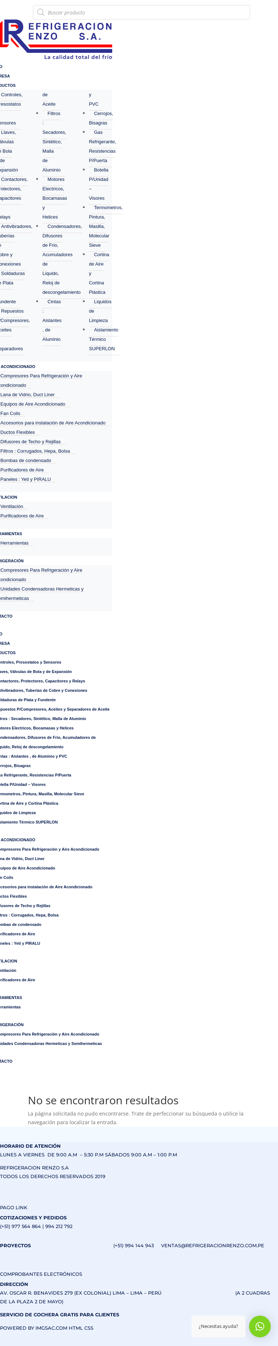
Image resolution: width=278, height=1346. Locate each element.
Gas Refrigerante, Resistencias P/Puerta (102, 146)
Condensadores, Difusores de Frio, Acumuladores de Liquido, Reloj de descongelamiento (62, 259)
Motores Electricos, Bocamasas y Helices (54, 198)
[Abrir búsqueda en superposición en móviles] (141, 12)
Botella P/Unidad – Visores (99, 184)
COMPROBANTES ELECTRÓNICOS (41, 1274)
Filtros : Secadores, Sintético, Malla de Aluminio (54, 142)
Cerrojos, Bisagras (101, 118)
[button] (260, 1326)
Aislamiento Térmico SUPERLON (103, 339)
